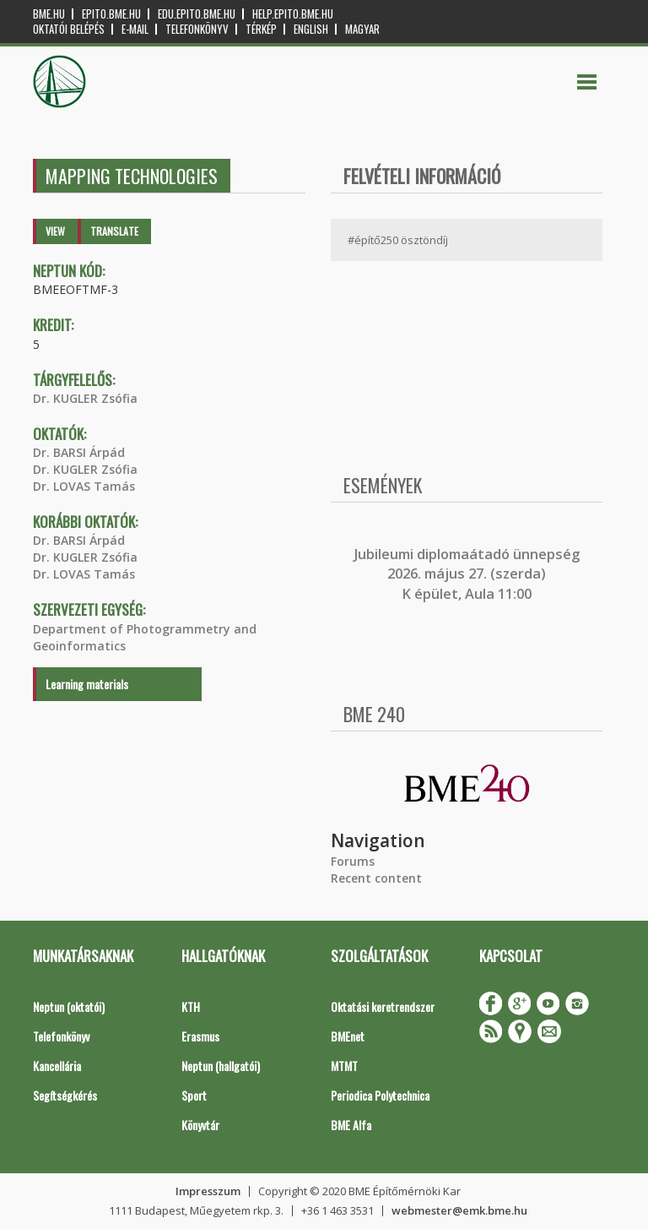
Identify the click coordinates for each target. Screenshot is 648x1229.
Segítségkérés (65, 1095)
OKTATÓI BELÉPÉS (69, 29)
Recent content (376, 878)
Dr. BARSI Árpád (79, 452)
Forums (353, 861)
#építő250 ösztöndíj (398, 239)
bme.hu (49, 13)
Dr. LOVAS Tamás (84, 486)
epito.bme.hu (111, 13)
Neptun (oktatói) (69, 1006)
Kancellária (57, 1065)
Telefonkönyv (197, 29)
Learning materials (87, 684)
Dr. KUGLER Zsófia (85, 398)
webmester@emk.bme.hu (459, 1210)
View (55, 231)
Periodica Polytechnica (380, 1095)
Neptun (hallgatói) (220, 1065)
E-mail (135, 29)
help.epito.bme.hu (292, 13)
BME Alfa (351, 1125)
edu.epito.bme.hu (196, 13)
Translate (114, 231)
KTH (190, 1006)
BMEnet (347, 1036)
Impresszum (208, 1191)
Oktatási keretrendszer (383, 1006)
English (311, 29)
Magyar (362, 29)
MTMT (344, 1065)
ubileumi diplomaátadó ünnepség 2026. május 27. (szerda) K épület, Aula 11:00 (469, 574)
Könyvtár (200, 1125)
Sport (194, 1095)
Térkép (261, 29)
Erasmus (200, 1036)
